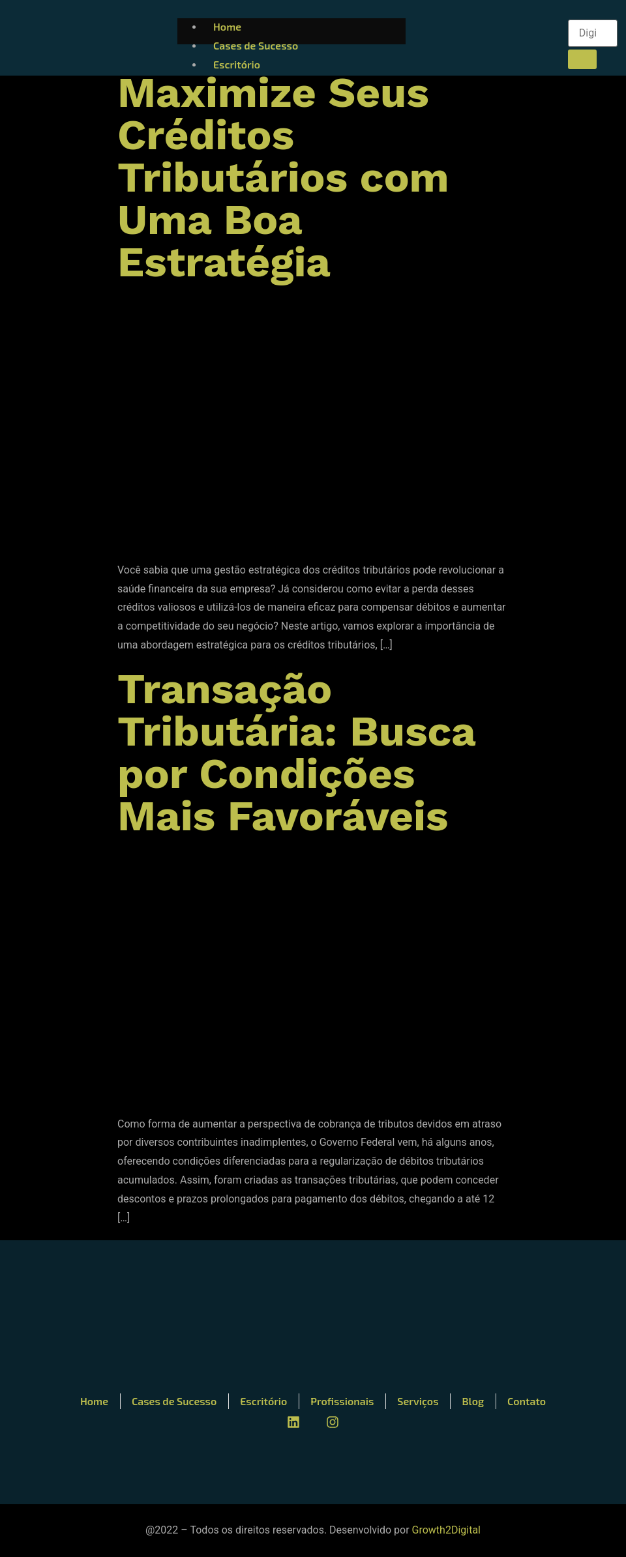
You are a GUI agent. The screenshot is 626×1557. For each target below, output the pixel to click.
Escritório (236, 64)
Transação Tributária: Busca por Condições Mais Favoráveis (296, 752)
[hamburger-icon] (540, 23)
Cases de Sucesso (255, 45)
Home (227, 26)
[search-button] (582, 59)
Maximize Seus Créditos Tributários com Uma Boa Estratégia (283, 177)
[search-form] (593, 33)
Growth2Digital (446, 1530)
